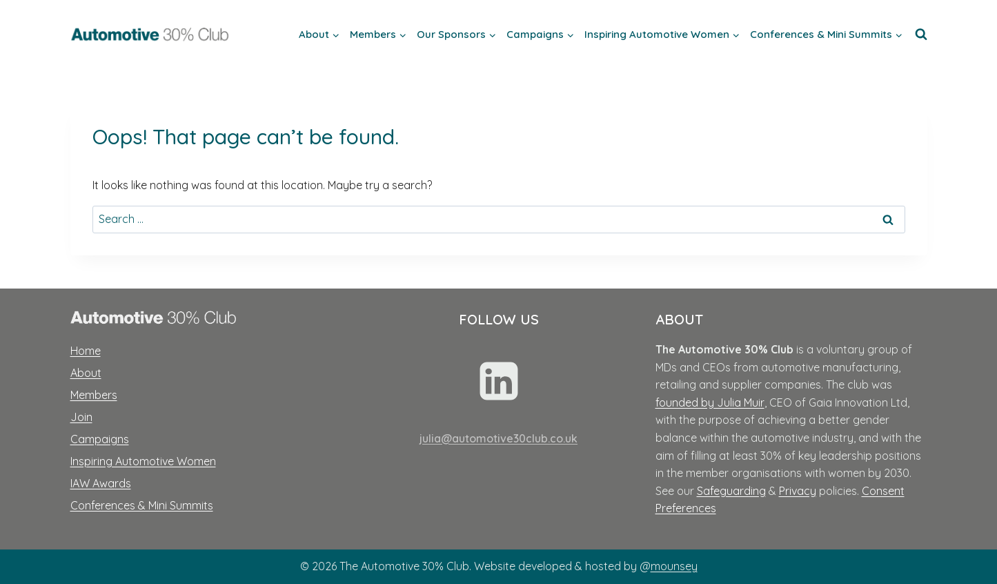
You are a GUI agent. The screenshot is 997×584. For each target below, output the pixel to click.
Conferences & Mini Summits (141, 505)
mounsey (674, 566)
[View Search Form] (921, 34)
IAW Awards (100, 483)
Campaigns (99, 439)
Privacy (797, 491)
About (85, 373)
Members (93, 395)
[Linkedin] (499, 381)
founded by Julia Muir (709, 402)
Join (81, 417)
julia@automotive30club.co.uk (498, 438)
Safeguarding (731, 491)
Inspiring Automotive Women (143, 461)
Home (85, 351)
